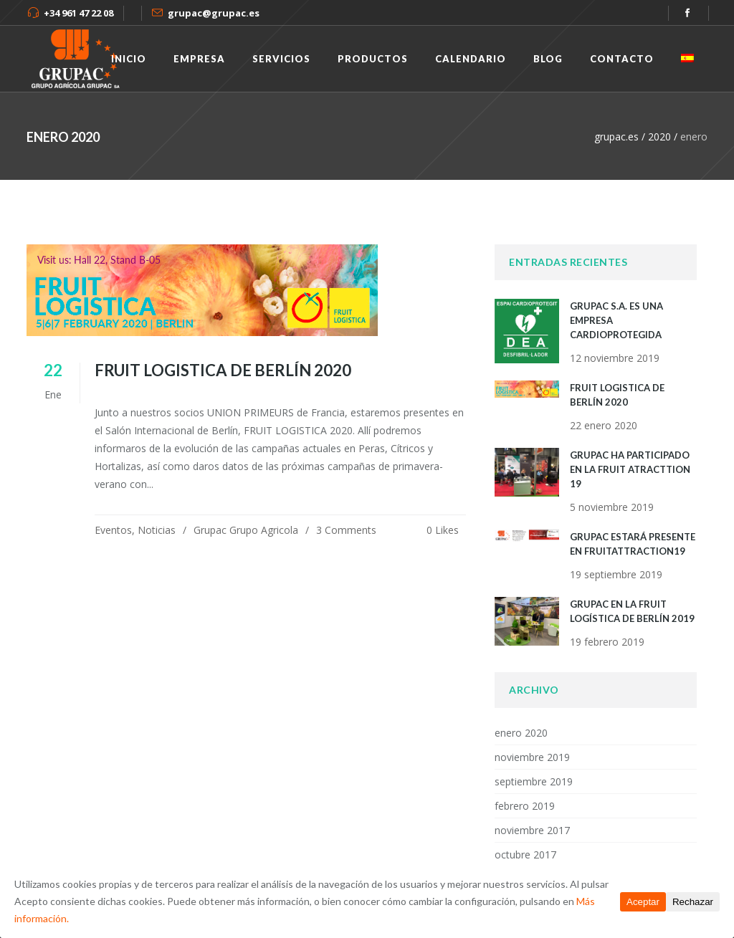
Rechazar (692, 901)
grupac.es (616, 136)
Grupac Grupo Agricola (246, 530)
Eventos (113, 530)
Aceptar (642, 901)
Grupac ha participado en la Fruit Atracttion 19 (630, 469)
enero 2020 (521, 733)
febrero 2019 (525, 806)
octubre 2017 (525, 854)
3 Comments (346, 530)
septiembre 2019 (534, 781)
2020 (659, 136)
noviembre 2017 (532, 830)
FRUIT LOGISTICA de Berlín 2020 (223, 370)
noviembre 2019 (532, 757)
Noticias (157, 530)
